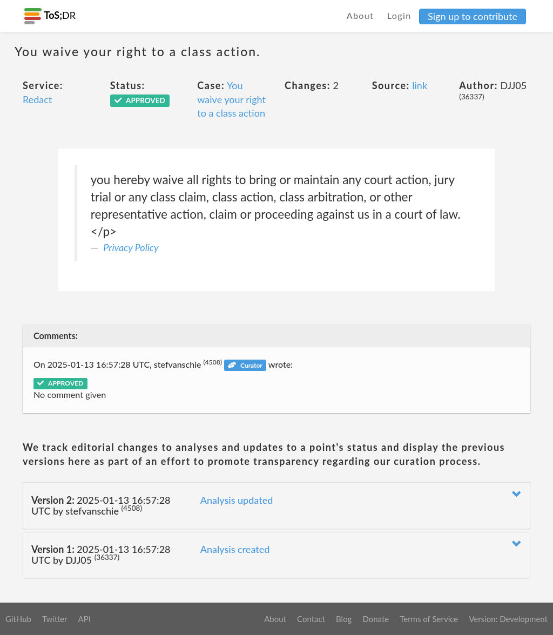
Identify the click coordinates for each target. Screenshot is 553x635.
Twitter (55, 619)
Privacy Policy (130, 247)
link (419, 85)
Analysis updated (236, 500)
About (360, 15)
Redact (37, 99)
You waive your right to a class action (231, 99)
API (84, 619)
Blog (344, 619)
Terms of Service (429, 619)
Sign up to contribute (472, 16)
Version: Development (508, 619)
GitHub (18, 619)
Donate (375, 619)
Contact (311, 619)
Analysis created (235, 549)
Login (399, 15)
